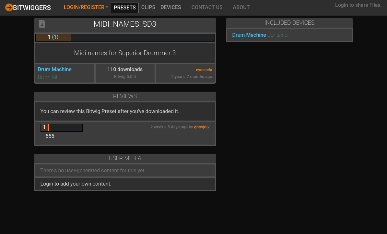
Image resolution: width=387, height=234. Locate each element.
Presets (125, 8)
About (241, 7)
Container (278, 35)
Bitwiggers (28, 7)
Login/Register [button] (84, 7)
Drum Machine (55, 69)
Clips (148, 7)
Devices (170, 7)
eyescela (204, 69)
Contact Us (207, 7)
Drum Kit (48, 77)
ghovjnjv (202, 126)
